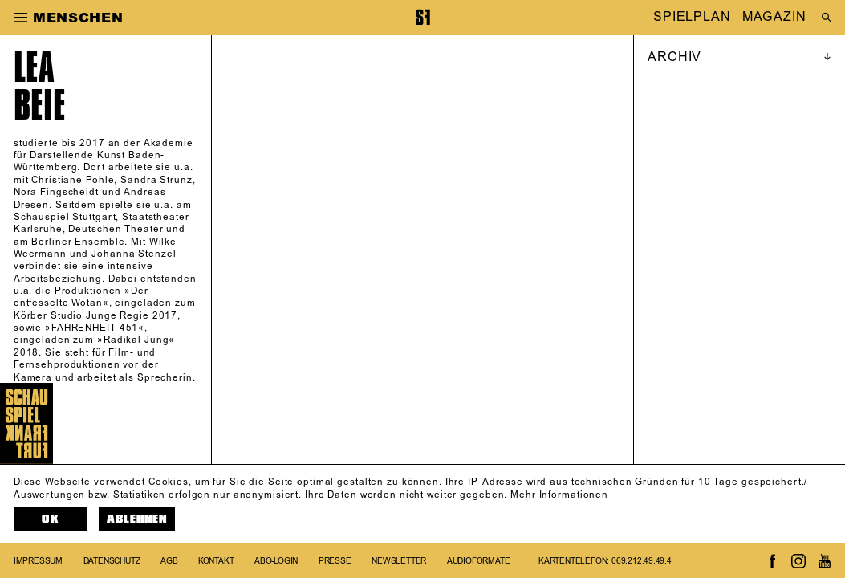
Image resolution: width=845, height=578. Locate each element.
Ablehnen (137, 519)
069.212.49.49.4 (641, 560)
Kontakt (216, 560)
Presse (335, 560)
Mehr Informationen (559, 495)
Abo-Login (276, 560)
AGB (168, 560)
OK (50, 519)
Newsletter (399, 560)
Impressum (38, 560)
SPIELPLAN (692, 18)
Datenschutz (111, 560)
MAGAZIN (774, 18)
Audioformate (478, 560)
